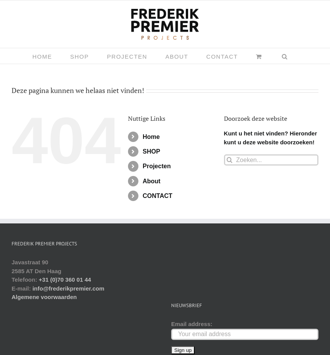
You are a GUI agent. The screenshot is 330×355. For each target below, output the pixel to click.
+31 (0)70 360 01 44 (65, 279)
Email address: (191, 324)
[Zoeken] (229, 160)
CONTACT (157, 196)
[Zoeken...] (271, 160)
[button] (285, 56)
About (151, 181)
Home (151, 137)
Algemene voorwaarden (44, 297)
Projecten (157, 166)
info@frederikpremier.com (68, 288)
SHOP (151, 151)
